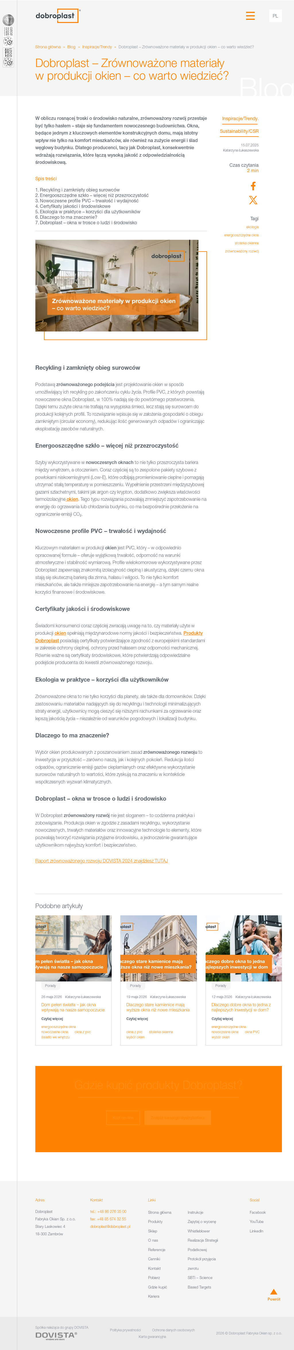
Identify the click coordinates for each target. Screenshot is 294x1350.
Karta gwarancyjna (152, 1336)
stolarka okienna (247, 243)
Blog (71, 46)
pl (275, 15)
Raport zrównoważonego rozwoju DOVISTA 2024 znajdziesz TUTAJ (101, 860)
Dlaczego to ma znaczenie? (68, 217)
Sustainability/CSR (239, 131)
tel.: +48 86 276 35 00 (108, 1211)
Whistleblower (199, 1231)
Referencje (156, 1249)
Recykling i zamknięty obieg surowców (80, 189)
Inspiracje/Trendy (97, 46)
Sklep (152, 1231)
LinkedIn (256, 1231)
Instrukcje (195, 1212)
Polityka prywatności (125, 1330)
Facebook (258, 1212)
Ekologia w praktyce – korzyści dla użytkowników (90, 211)
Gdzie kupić (157, 1287)
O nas (153, 1240)
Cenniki (154, 1259)
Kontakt (154, 1268)
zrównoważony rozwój (242, 251)
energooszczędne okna (241, 235)
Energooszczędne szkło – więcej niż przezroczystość (94, 195)
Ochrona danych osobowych (173, 1330)
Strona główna (48, 46)
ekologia (252, 227)
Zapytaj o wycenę (202, 1221)
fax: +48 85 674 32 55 (108, 1219)
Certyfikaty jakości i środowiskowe (75, 206)
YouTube (257, 1221)
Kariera (153, 1296)
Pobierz (154, 1277)
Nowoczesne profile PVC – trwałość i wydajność (89, 200)
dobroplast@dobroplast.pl (110, 1226)
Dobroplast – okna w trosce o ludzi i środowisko (88, 222)
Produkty (155, 1221)
